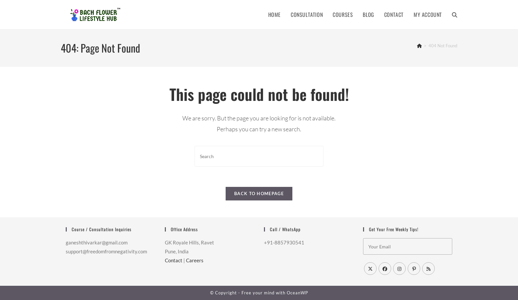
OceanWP (297, 292)
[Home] (419, 45)
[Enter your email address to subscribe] (407, 246)
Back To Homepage (259, 193)
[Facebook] (385, 268)
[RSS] (428, 268)
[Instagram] (399, 268)
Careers (195, 260)
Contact (173, 260)
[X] (370, 268)
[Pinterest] (414, 268)
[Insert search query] (259, 156)
